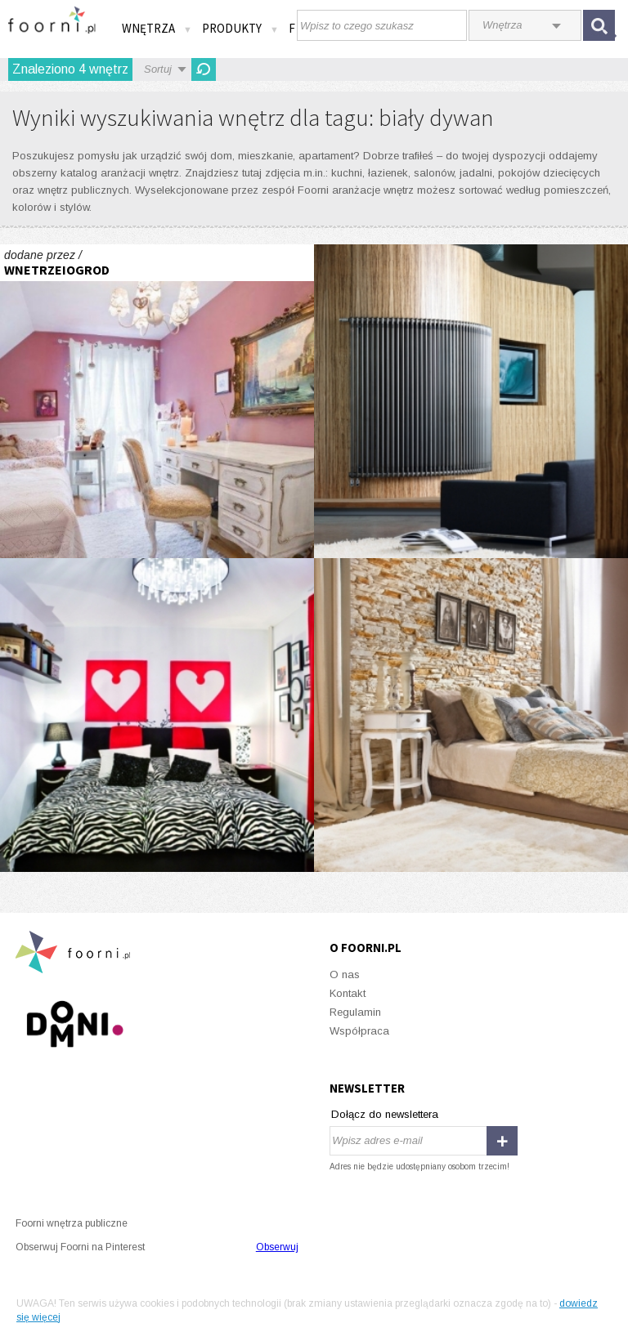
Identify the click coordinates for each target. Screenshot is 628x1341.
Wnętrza (157, 28)
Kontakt (348, 993)
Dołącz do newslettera (384, 1114)
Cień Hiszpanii (157, 401)
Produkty (240, 28)
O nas (345, 974)
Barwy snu (471, 715)
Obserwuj (277, 1247)
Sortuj (158, 69)
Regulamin (355, 1012)
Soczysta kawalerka (157, 715)
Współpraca (359, 1031)
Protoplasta (471, 401)
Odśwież (203, 69)
